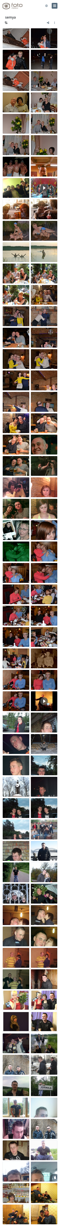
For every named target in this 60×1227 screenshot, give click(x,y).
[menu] (54, 6)
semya (10, 17)
